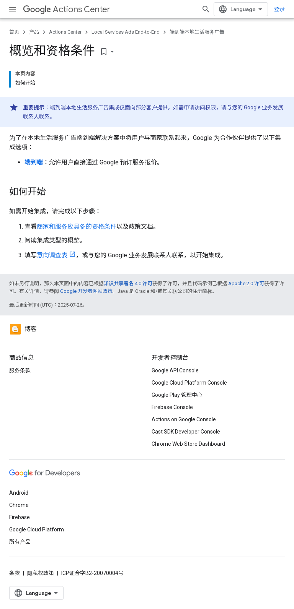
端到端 (33, 162)
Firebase (19, 517)
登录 (279, 9)
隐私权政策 (40, 573)
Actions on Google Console (184, 419)
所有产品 (20, 542)
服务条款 (20, 370)
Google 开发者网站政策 (86, 291)
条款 (14, 573)
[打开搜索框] (206, 9)
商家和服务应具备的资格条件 (76, 226)
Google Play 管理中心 (177, 395)
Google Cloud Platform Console (189, 383)
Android (18, 493)
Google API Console (175, 370)
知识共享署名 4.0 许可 (128, 283)
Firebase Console (172, 407)
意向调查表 (52, 255)
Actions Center (66, 9)
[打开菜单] (12, 9)
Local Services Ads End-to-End (125, 32)
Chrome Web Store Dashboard (188, 444)
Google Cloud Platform (36, 529)
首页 (14, 32)
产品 (34, 32)
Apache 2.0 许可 (246, 283)
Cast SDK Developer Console (186, 432)
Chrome (19, 505)
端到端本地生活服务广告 (197, 32)
